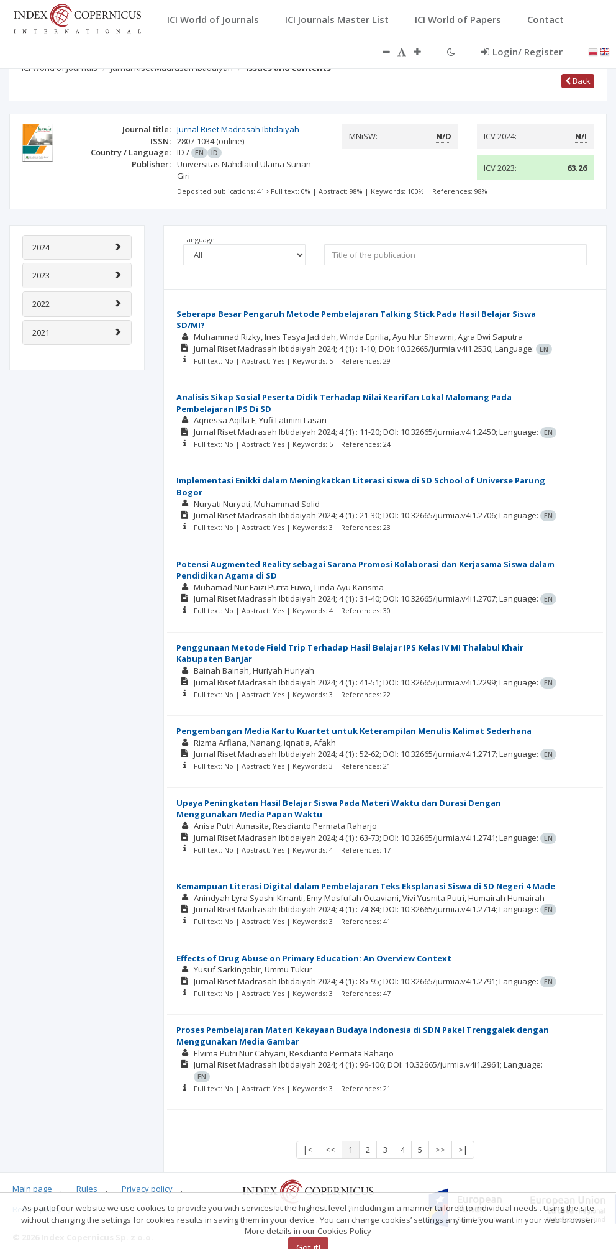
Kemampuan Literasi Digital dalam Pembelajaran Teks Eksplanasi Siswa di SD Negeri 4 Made (365, 886)
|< (307, 1149)
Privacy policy (147, 1188)
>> (440, 1149)
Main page (32, 1188)
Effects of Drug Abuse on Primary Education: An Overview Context (313, 958)
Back (578, 80)
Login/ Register (522, 51)
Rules (86, 1188)
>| (463, 1149)
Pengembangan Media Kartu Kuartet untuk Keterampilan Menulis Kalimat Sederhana (354, 730)
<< (330, 1149)
